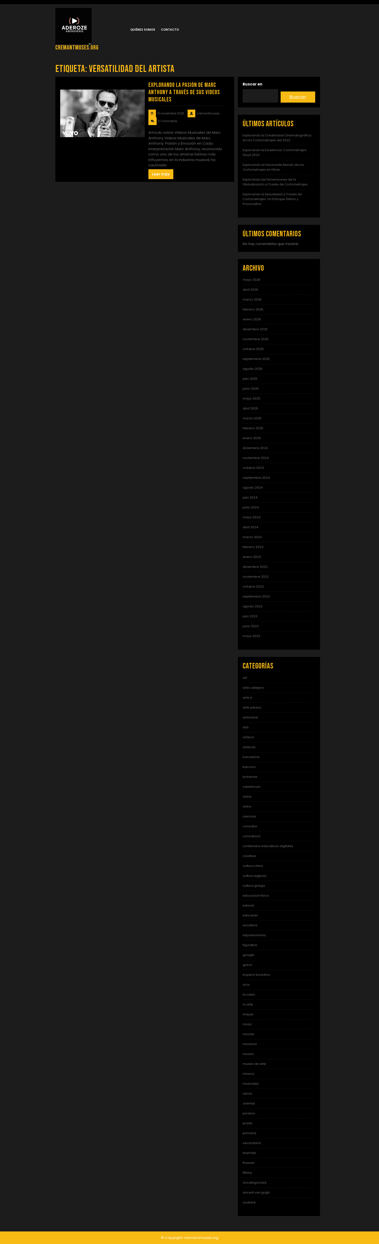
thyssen (249, 1162)
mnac (247, 1024)
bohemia (250, 776)
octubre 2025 (253, 349)
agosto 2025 (252, 368)
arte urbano (252, 707)
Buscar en (252, 84)
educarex (250, 915)
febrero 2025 (253, 428)
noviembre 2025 (256, 339)
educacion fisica (256, 895)
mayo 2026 (251, 279)
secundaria (252, 1143)
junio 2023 (251, 626)
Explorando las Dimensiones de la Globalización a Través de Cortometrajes (275, 182)
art (245, 677)
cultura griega (254, 885)
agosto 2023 (252, 606)
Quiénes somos (142, 30)
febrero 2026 (253, 309)
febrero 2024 (253, 547)
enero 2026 (252, 319)
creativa (249, 856)
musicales (251, 1083)
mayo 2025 (251, 398)
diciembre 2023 (255, 566)
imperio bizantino (256, 974)
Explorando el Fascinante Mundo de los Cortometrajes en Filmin (273, 167)
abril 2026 (250, 289)
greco (247, 965)
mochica (250, 1044)
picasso (249, 1113)
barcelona (251, 757)
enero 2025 (252, 438)
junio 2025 (251, 388)
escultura (250, 925)
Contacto (170, 30)
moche (248, 1034)
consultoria (251, 836)
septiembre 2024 (256, 477)
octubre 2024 (253, 467)
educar (248, 905)
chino (247, 806)
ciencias (249, 816)
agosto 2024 (253, 487)
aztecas (249, 747)
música (248, 1073)
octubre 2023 (253, 586)
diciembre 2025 (255, 329)
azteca (248, 737)
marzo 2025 (252, 418)
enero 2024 (252, 557)
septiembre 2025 (256, 359)
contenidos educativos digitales (268, 846)
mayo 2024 (252, 517)
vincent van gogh (256, 1192)
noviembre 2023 (256, 576)
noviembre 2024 (256, 458)
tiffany (247, 1172)
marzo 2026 (252, 299)
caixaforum (252, 786)
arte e (247, 697)
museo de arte (254, 1063)
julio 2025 (250, 378)
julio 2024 (250, 497)
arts (246, 727)
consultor (250, 826)
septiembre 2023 (256, 596)
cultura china (253, 866)
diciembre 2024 (255, 448)
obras (247, 1093)
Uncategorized (254, 1182)
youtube (249, 1202)
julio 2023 (250, 616)
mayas (248, 1014)
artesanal (250, 717)
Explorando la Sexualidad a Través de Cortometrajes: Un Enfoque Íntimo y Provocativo (272, 199)
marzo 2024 (252, 537)
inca (246, 984)
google (248, 955)
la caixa (249, 994)
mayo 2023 (251, 636)
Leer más (161, 174)
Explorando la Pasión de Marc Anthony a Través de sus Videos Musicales (184, 92)
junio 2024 (251, 507)
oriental (249, 1103)
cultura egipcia (254, 875)
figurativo (250, 945)
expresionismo (254, 935)
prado (248, 1123)
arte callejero (253, 687)
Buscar (297, 97)
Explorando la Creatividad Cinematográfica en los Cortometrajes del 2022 (277, 137)
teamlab (249, 1153)
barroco (249, 767)
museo (248, 1054)
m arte (248, 1004)
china (247, 796)
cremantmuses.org (77, 47)
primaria (249, 1133)
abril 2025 (250, 408)
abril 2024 (250, 527)
